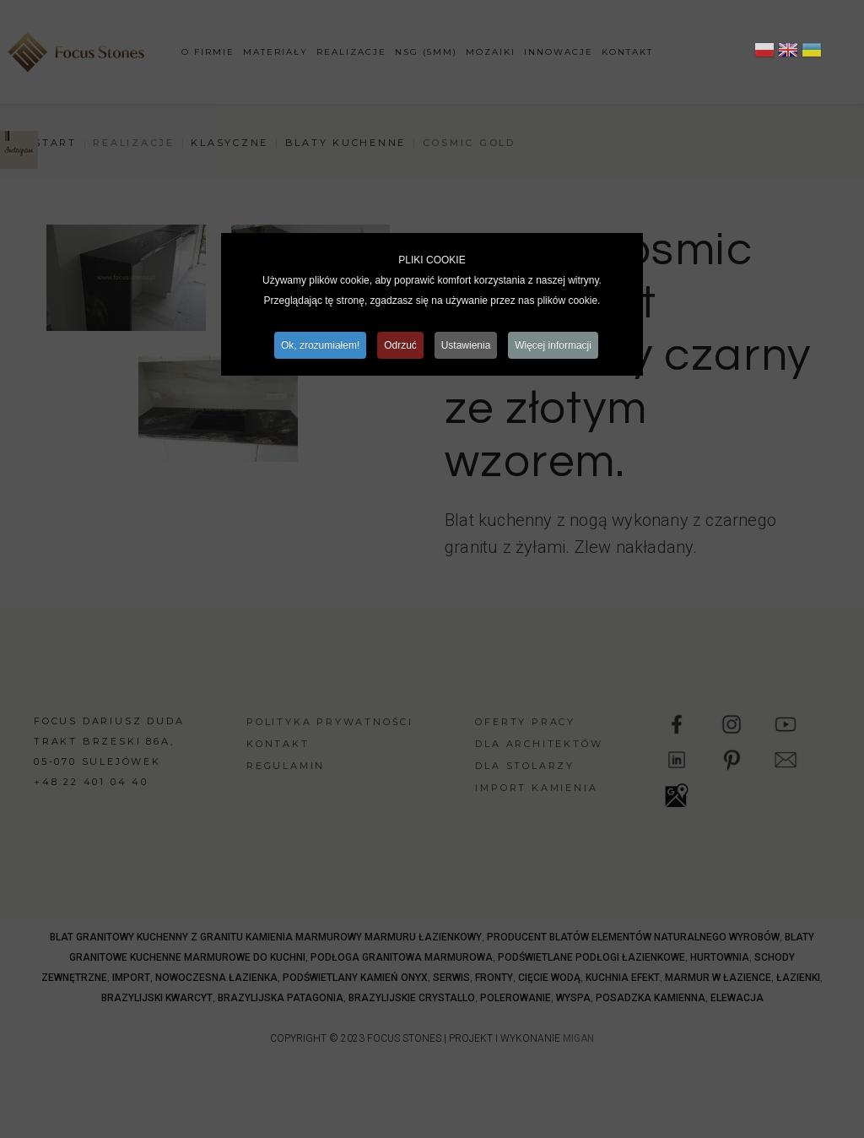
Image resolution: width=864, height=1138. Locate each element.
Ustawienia (466, 345)
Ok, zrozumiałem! (319, 345)
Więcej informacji (554, 345)
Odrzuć (400, 345)
